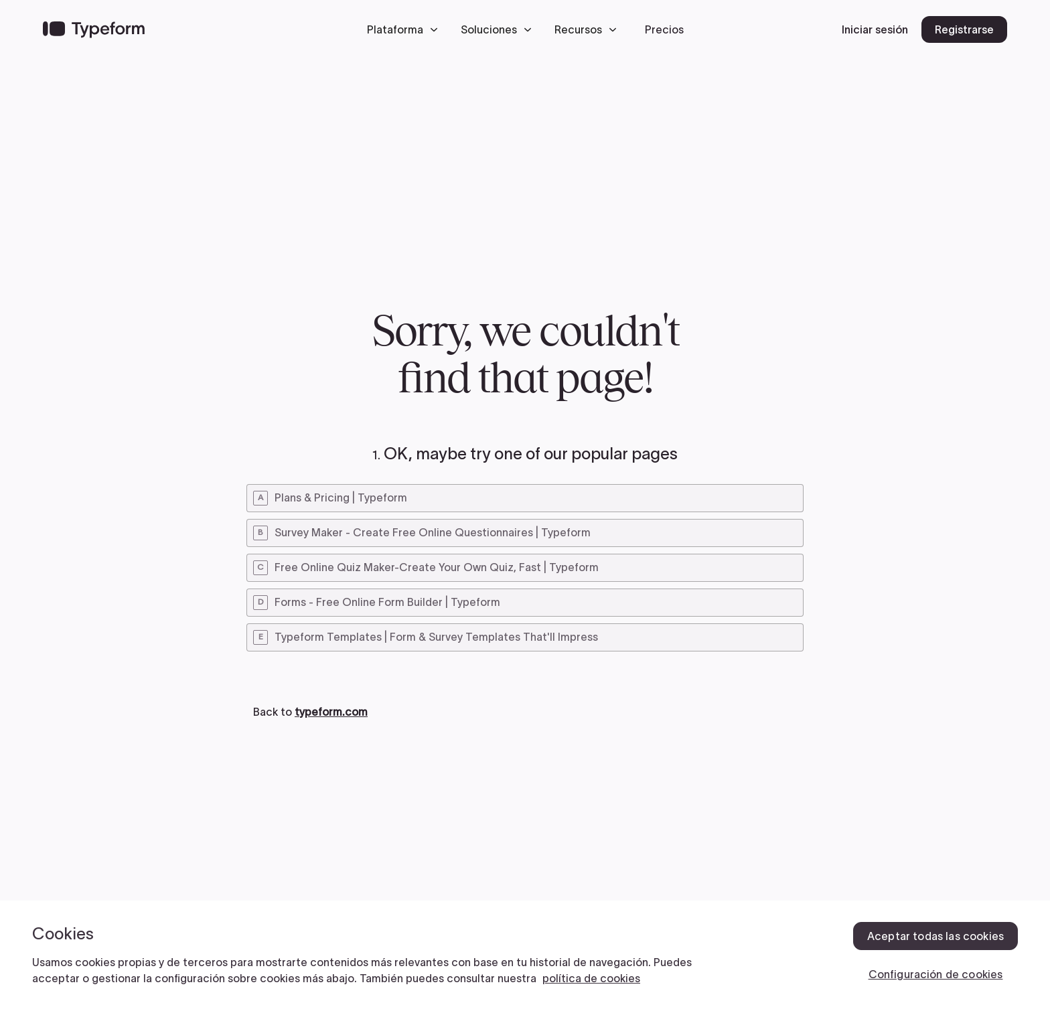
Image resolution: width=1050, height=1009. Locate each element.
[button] (406, 29)
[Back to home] (94, 29)
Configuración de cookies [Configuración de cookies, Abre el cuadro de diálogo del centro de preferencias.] (936, 974)
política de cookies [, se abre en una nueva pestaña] (591, 978)
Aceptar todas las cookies (935, 936)
